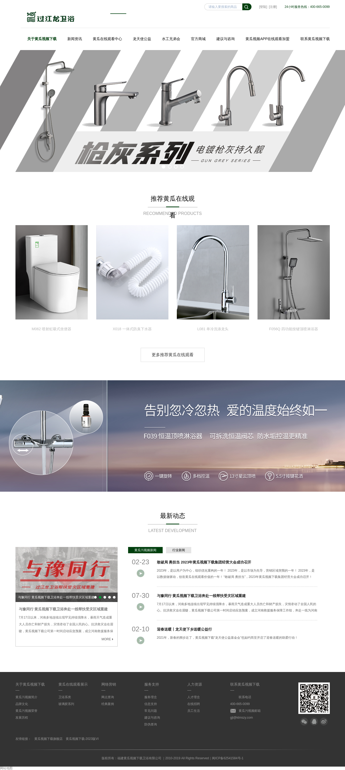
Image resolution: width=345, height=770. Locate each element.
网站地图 (6, 768)
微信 (304, 721)
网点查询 (107, 697)
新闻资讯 (74, 39)
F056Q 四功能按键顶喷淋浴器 (293, 329)
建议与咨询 (225, 39)
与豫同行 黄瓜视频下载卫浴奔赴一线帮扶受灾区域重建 (56, 597)
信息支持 (150, 704)
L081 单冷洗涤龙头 (212, 329)
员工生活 (193, 711)
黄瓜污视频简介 (26, 697)
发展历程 (21, 717)
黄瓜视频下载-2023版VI (82, 738)
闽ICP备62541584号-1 (227, 758)
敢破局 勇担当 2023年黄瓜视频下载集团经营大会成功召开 (95, 597)
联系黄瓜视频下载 (315, 39)
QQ (314, 721)
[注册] (273, 7)
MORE (108, 639)
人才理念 (193, 697)
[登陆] (263, 7)
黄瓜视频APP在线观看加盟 (267, 39)
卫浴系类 (64, 697)
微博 (324, 721)
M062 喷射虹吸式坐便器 (51, 329)
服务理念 (150, 697)
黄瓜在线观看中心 (107, 39)
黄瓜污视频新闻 (145, 550)
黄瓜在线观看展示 (73, 684)
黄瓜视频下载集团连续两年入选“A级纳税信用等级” (109, 597)
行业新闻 (178, 550)
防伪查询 (150, 724)
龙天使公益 (142, 39)
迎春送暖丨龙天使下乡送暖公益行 (104, 597)
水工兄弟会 (171, 39)
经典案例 (107, 704)
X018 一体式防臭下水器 (132, 329)
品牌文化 (21, 704)
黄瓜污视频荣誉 (26, 711)
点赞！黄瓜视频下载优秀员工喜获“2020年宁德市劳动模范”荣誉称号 (114, 597)
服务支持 (151, 684)
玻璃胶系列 (66, 704)
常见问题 (150, 711)
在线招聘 (193, 704)
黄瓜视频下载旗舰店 (48, 738)
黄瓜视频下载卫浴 (50, 17)
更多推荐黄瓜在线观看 (173, 355)
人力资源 (194, 684)
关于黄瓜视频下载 (42, 39)
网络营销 (108, 684)
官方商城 (198, 39)
